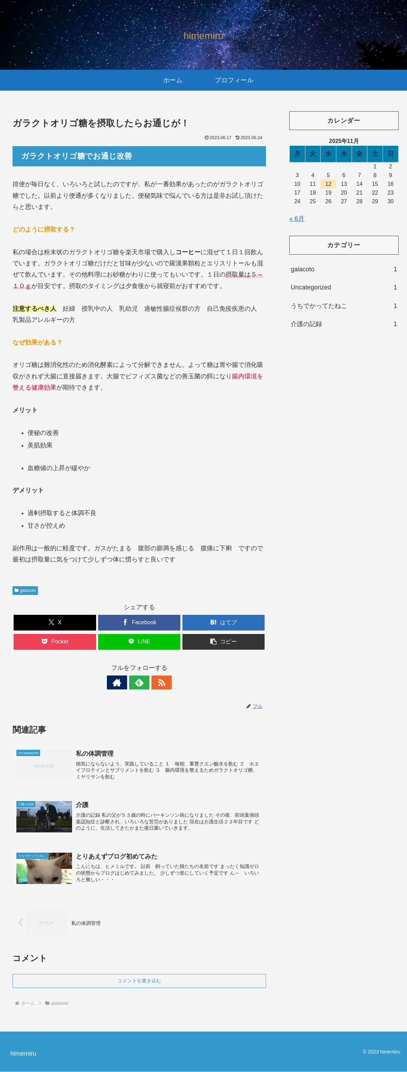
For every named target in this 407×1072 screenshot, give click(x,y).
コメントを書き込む (139, 981)
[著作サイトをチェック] (123, 682)
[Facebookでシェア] (139, 623)
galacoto (25, 590)
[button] (223, 642)
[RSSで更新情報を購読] (155, 682)
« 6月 (296, 218)
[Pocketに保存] (55, 642)
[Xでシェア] (55, 623)
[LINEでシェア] (139, 642)
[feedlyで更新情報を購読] (139, 682)
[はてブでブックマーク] (223, 623)
